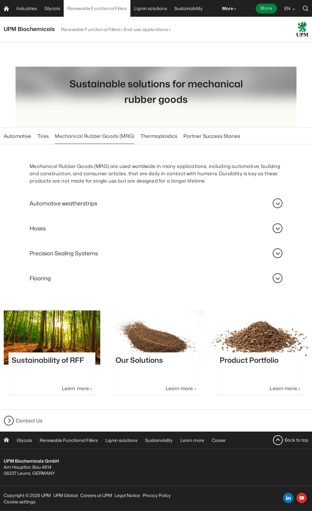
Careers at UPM (96, 495)
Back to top (296, 440)
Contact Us (29, 420)
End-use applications (146, 29)
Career (219, 440)
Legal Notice (127, 495)
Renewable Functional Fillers (90, 29)
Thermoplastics (158, 136)
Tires (43, 136)
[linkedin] (288, 498)
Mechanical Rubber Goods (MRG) (94, 136)
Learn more (192, 440)
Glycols (24, 440)
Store (266, 8)
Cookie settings (19, 502)
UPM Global (65, 495)
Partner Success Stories (211, 136)
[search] (305, 8)
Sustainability (159, 440)
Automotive (17, 136)
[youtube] (301, 498)
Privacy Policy (157, 495)
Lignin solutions (121, 440)
